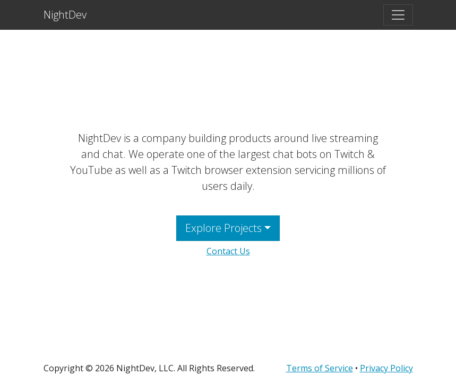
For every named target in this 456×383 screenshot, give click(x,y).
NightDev (65, 14)
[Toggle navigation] (398, 15)
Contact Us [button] (228, 251)
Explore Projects (223, 228)
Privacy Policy (386, 368)
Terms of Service (319, 368)
